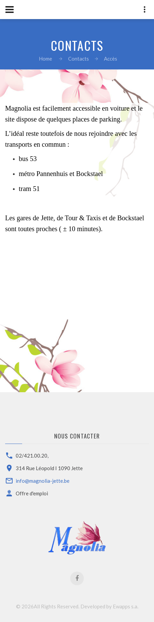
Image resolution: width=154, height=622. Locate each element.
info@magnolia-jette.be (43, 481)
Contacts (78, 58)
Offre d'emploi (32, 493)
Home (45, 58)
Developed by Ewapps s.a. (109, 606)
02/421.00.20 (31, 455)
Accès (110, 58)
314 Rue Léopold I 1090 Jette (49, 468)
